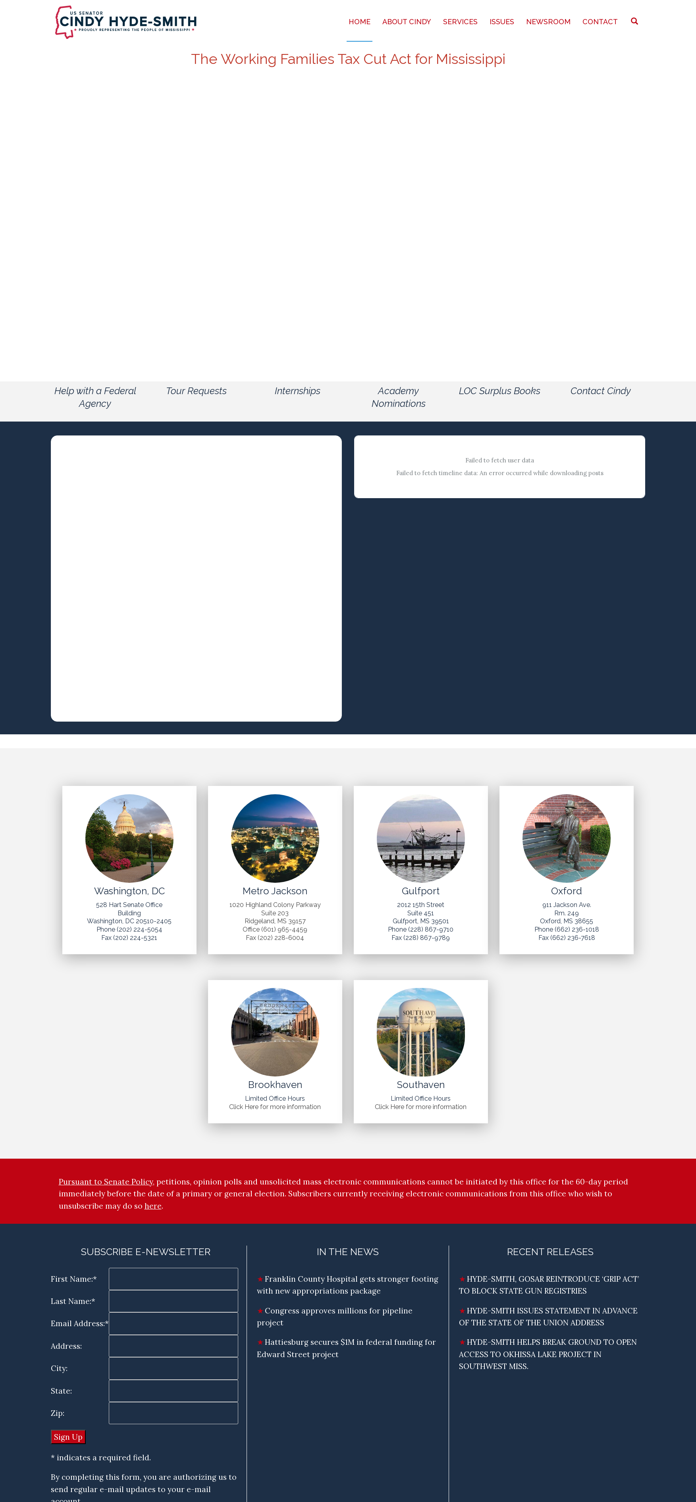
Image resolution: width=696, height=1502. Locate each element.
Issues (502, 21)
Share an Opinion (594, 192)
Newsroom (548, 21)
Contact (600, 21)
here (153, 1206)
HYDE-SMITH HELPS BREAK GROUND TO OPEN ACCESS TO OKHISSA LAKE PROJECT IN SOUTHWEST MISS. (548, 1354)
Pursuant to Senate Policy (106, 1181)
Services (460, 21)
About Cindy (406, 21)
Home (359, 21)
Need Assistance (594, 210)
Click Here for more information (275, 1107)
